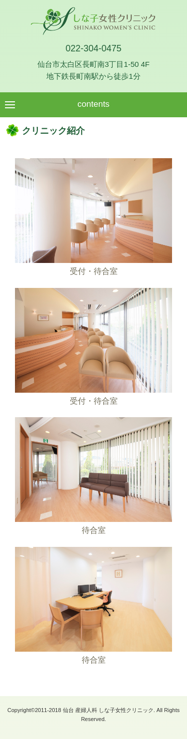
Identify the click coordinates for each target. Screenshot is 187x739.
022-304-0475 (93, 48)
